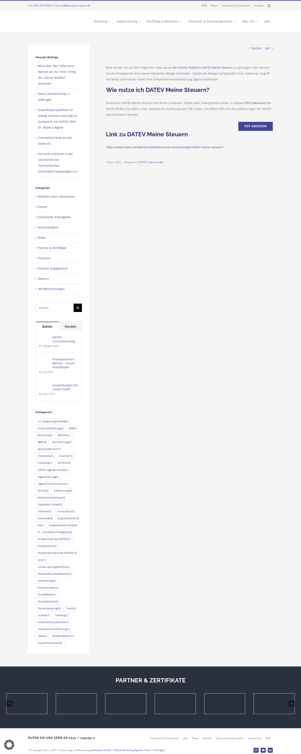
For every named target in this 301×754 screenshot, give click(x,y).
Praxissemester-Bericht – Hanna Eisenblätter (63, 363)
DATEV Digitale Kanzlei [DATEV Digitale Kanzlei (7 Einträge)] (53, 470)
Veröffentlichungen (51, 289)
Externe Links (155, 162)
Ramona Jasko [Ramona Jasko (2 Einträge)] (48, 587)
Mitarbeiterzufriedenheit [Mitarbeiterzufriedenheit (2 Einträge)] (54, 574)
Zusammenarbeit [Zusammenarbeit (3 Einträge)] (50, 643)
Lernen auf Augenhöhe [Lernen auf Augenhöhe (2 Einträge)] (53, 567)
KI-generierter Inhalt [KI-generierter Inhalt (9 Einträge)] (63, 525)
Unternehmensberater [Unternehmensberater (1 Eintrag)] (53, 622)
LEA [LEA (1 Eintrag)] (42, 560)
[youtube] (263, 750)
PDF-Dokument (255, 103)
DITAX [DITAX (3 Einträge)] (43, 491)
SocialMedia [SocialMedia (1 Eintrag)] (47, 594)
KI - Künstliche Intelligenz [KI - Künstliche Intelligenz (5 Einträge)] (55, 532)
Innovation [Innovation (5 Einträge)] (65, 511)
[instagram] (256, 750)
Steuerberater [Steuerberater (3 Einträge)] (48, 601)
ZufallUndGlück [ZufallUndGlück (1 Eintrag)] (63, 636)
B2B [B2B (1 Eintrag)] (73, 428)
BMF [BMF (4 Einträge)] (42, 442)
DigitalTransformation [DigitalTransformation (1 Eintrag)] (53, 484)
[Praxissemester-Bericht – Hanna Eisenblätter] (44, 360)
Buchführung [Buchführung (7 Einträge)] (61, 442)
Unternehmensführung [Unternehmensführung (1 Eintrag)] (54, 629)
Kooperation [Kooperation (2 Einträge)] (47, 546)
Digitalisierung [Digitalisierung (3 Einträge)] (48, 477)
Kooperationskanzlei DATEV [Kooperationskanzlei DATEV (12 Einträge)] (57, 553)
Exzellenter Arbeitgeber (54, 217)
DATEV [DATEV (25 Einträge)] (64, 463)
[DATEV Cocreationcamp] (44, 338)
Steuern (43, 279)
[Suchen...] (55, 308)
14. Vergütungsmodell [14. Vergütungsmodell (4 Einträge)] (53, 421)
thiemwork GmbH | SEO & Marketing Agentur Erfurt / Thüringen (128, 750)
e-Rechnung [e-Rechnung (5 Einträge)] (63, 491)
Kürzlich (70, 326)
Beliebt (47, 326)
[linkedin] (270, 750)
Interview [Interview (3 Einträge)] (45, 518)
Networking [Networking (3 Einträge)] (47, 581)
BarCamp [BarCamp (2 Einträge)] (45, 435)
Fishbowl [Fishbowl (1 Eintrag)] (45, 511)
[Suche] (78, 308)
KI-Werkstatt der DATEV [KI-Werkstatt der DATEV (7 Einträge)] (54, 539)
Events (42, 207)
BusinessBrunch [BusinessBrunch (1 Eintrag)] (49, 449)
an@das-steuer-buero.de (75, 5)
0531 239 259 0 (42, 5)
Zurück (256, 48)
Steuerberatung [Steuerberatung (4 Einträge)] (49, 608)
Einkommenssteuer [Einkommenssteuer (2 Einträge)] (51, 497)
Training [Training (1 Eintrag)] (61, 615)
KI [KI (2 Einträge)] (40, 525)
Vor (267, 48)
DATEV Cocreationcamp (63, 339)
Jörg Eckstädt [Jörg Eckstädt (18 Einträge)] (68, 518)
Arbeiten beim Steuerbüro (56, 196)
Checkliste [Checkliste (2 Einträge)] (46, 456)
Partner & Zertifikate (52, 248)
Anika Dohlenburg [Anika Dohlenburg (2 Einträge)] (50, 428)
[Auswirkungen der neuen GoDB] (44, 386)
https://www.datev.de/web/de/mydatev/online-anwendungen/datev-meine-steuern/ (164, 147)
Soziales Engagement (53, 268)
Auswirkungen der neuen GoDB (65, 387)
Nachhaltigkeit (48, 227)
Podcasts (44, 258)
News (42, 238)
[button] (269, 5)
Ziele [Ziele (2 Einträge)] (42, 636)
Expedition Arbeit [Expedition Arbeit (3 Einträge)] (50, 504)
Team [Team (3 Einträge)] (71, 608)
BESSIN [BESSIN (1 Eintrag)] (64, 435)
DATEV (143, 162)
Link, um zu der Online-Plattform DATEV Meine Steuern (194, 68)
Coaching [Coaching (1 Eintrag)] (45, 463)
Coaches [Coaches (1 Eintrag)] (66, 456)
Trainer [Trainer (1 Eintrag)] (44, 615)
